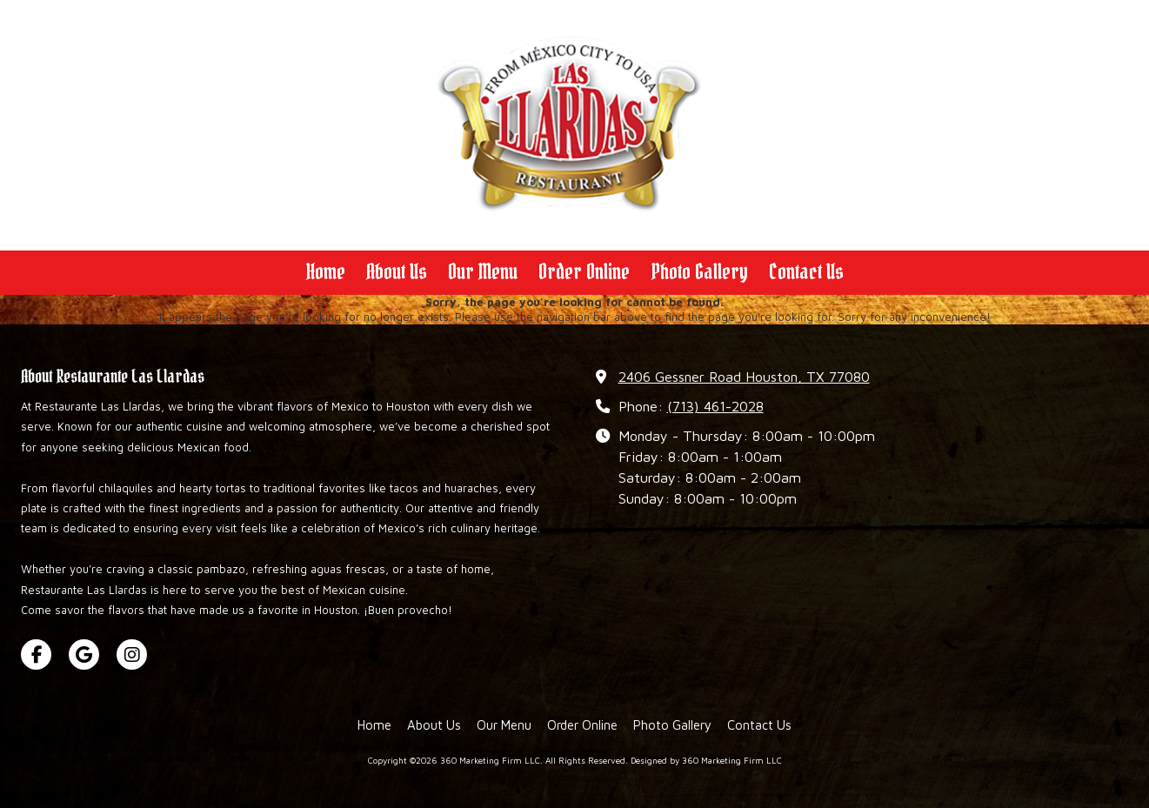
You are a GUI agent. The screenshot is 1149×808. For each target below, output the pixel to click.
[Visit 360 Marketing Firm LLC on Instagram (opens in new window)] (132, 654)
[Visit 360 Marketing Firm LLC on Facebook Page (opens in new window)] (36, 654)
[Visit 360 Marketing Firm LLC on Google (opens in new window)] (84, 654)
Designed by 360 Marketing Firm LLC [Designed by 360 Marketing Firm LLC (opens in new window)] (706, 760)
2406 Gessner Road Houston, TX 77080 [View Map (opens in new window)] (744, 376)
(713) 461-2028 (715, 405)
